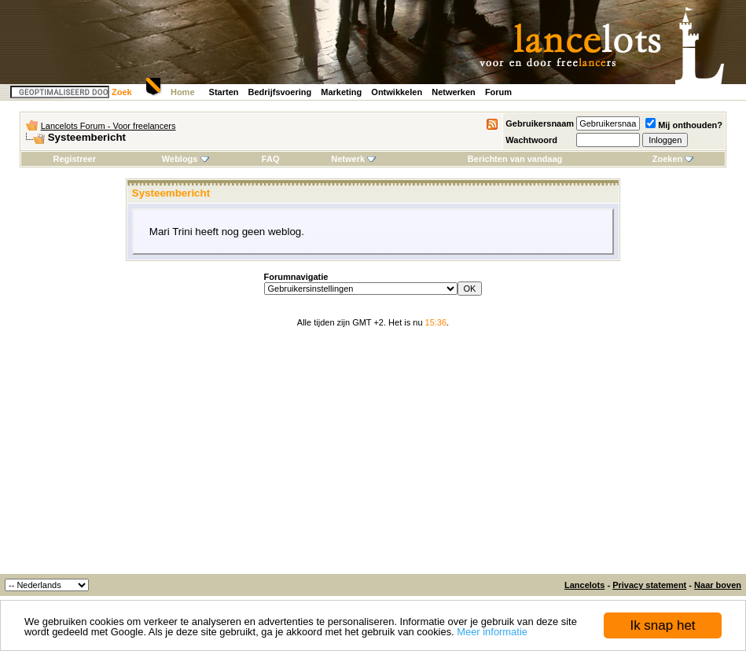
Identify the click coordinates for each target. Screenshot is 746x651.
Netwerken (454, 92)
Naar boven (717, 585)
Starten (224, 92)
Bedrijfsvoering (280, 92)
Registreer (74, 159)
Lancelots (584, 585)
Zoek (122, 92)
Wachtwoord (531, 140)
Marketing (341, 92)
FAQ (271, 159)
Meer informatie (492, 632)
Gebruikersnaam (539, 123)
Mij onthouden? (683, 125)
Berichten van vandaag (515, 159)
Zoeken (673, 159)
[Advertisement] (373, 456)
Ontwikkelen (396, 92)
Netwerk (353, 159)
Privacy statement (649, 585)
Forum (498, 92)
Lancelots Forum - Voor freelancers (108, 126)
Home (183, 92)
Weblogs (185, 159)
